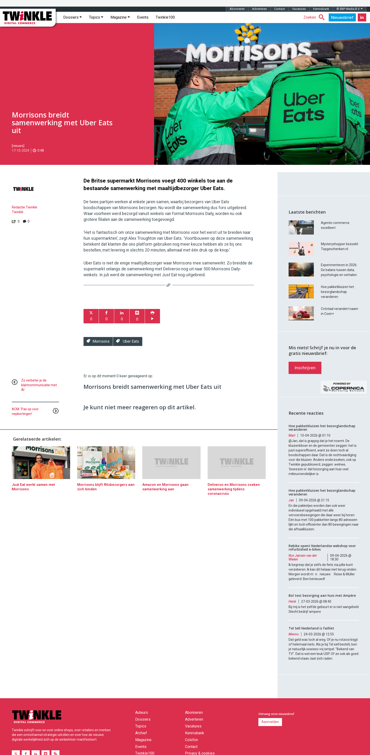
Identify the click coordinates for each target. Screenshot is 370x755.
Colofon (191, 740)
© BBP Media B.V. (349, 9)
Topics (96, 17)
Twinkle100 (165, 17)
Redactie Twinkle (24, 207)
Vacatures (299, 9)
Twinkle (17, 212)
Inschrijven (304, 367)
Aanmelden (270, 722)
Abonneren (237, 9)
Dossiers (72, 17)
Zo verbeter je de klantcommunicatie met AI (39, 385)
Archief (141, 733)
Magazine (120, 17)
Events (142, 17)
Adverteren (259, 9)
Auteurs (141, 712)
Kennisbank (321, 9)
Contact (279, 9)
